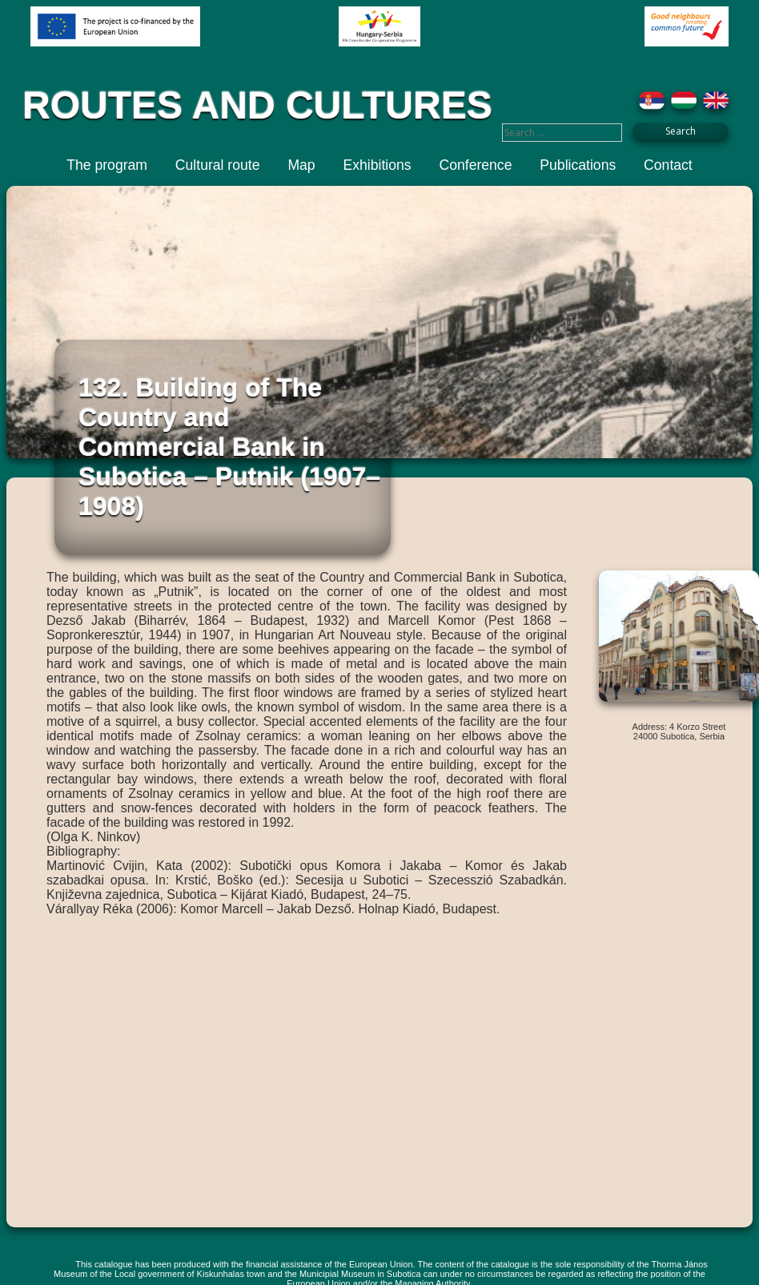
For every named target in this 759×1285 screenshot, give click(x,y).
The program (106, 165)
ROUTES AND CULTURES (257, 105)
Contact (668, 165)
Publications (578, 165)
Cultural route (217, 165)
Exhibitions (377, 165)
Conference (475, 165)
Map (301, 165)
